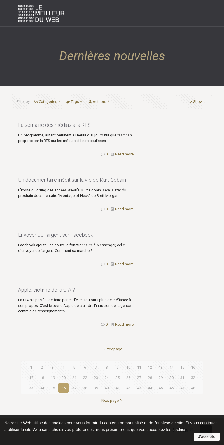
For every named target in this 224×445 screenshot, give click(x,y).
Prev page (112, 349)
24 (107, 377)
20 (64, 377)
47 (182, 388)
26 (128, 377)
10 (128, 367)
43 (139, 388)
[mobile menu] (202, 13)
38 (85, 388)
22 (85, 377)
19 (53, 377)
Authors (99, 101)
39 (96, 388)
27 (139, 377)
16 (193, 367)
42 (128, 388)
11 (139, 367)
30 (171, 377)
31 (182, 377)
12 (150, 367)
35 (53, 388)
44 (150, 388)
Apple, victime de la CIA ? (46, 290)
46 (171, 388)
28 (150, 377)
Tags (74, 101)
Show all (198, 101)
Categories (47, 101)
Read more (124, 154)
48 (193, 388)
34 (42, 388)
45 (161, 388)
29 (161, 377)
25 (118, 377)
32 (193, 377)
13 (161, 367)
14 (171, 367)
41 (118, 388)
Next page (112, 400)
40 (107, 388)
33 (31, 388)
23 (96, 377)
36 (64, 388)
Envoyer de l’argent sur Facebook (55, 235)
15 (182, 367)
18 (42, 377)
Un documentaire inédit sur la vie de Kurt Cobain (72, 180)
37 (74, 388)
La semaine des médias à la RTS (54, 125)
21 (74, 377)
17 (31, 377)
